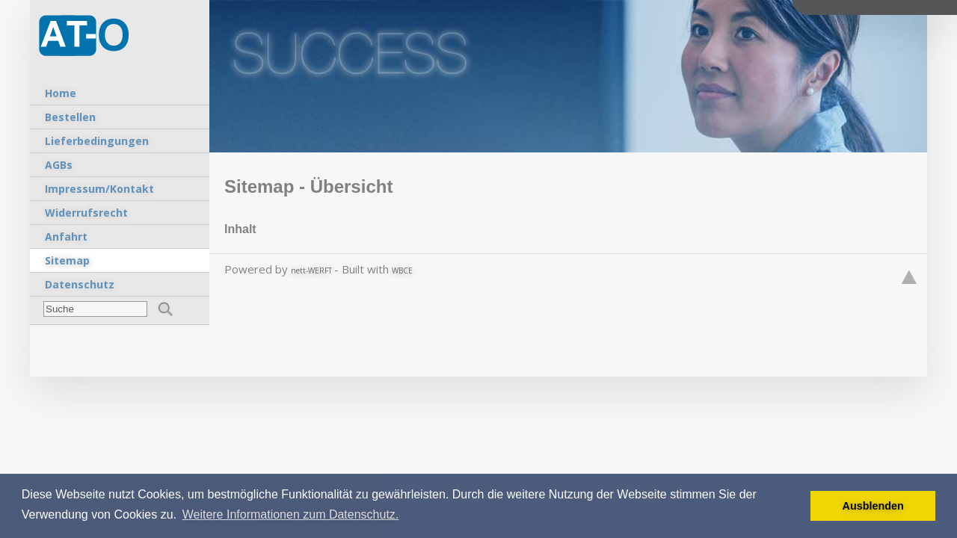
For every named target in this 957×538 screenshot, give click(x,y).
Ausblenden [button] (873, 506)
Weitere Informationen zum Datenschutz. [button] (290, 514)
